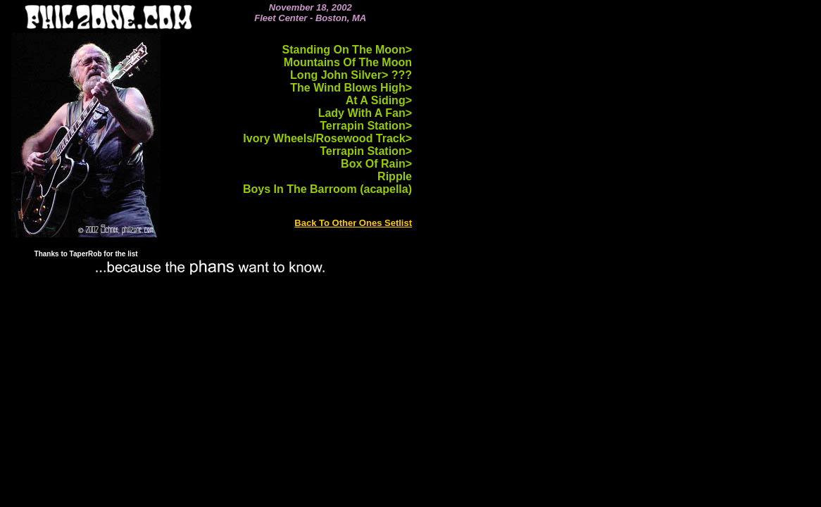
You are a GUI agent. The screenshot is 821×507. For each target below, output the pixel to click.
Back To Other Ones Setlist (353, 223)
